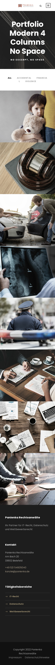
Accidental (24, 77)
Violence (30, 81)
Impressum (15, 657)
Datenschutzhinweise (37, 657)
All (10, 77)
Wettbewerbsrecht (20, 611)
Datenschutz (17, 604)
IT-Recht (14, 596)
